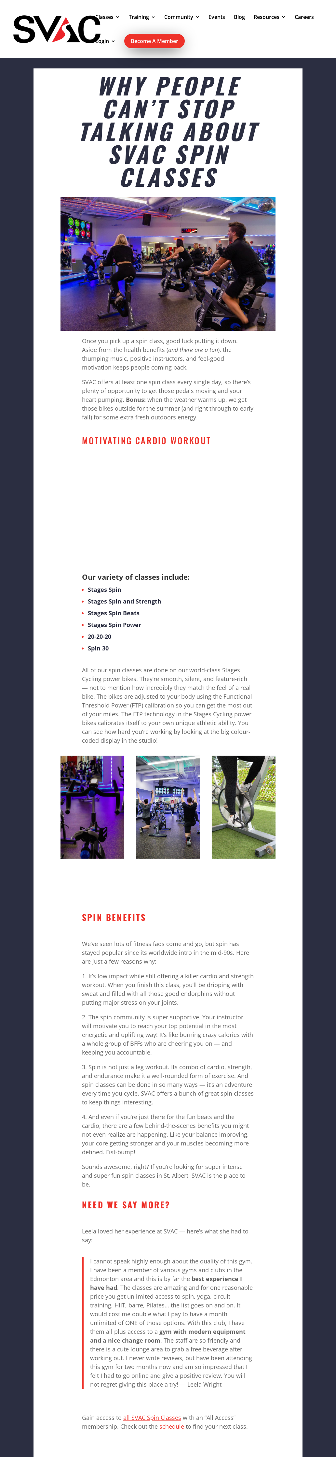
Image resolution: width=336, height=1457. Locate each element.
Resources (266, 18)
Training (139, 18)
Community (178, 18)
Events (216, 18)
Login (102, 42)
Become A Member (154, 41)
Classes (104, 18)
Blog (239, 18)
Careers (304, 18)
